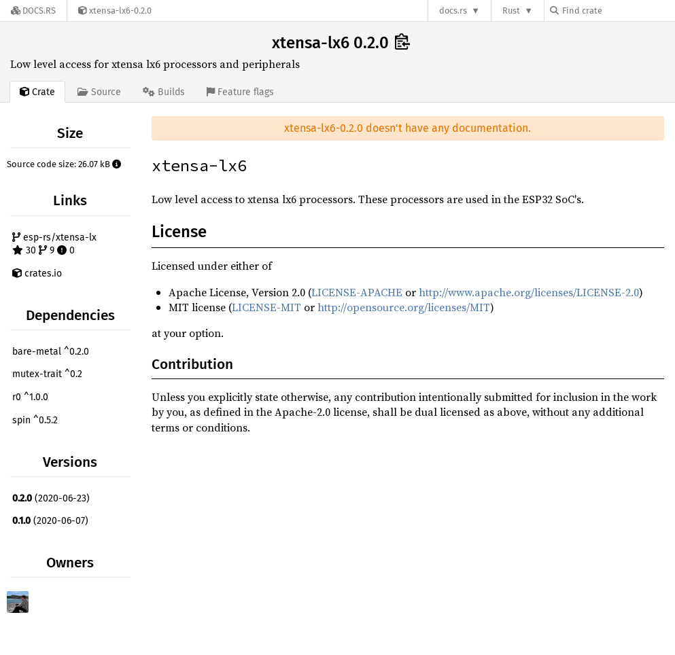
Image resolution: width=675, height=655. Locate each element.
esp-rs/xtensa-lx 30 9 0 (54, 244)
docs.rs (453, 10)
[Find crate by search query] (618, 10)
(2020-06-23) (51, 498)
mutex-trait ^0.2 (47, 374)
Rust (511, 10)
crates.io (37, 273)
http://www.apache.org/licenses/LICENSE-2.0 (529, 292)
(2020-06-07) (50, 521)
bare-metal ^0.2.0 (50, 351)
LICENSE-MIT (266, 307)
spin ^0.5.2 (35, 420)
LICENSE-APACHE (356, 292)
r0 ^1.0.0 (30, 397)
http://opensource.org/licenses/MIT (403, 307)
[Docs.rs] (33, 10)
